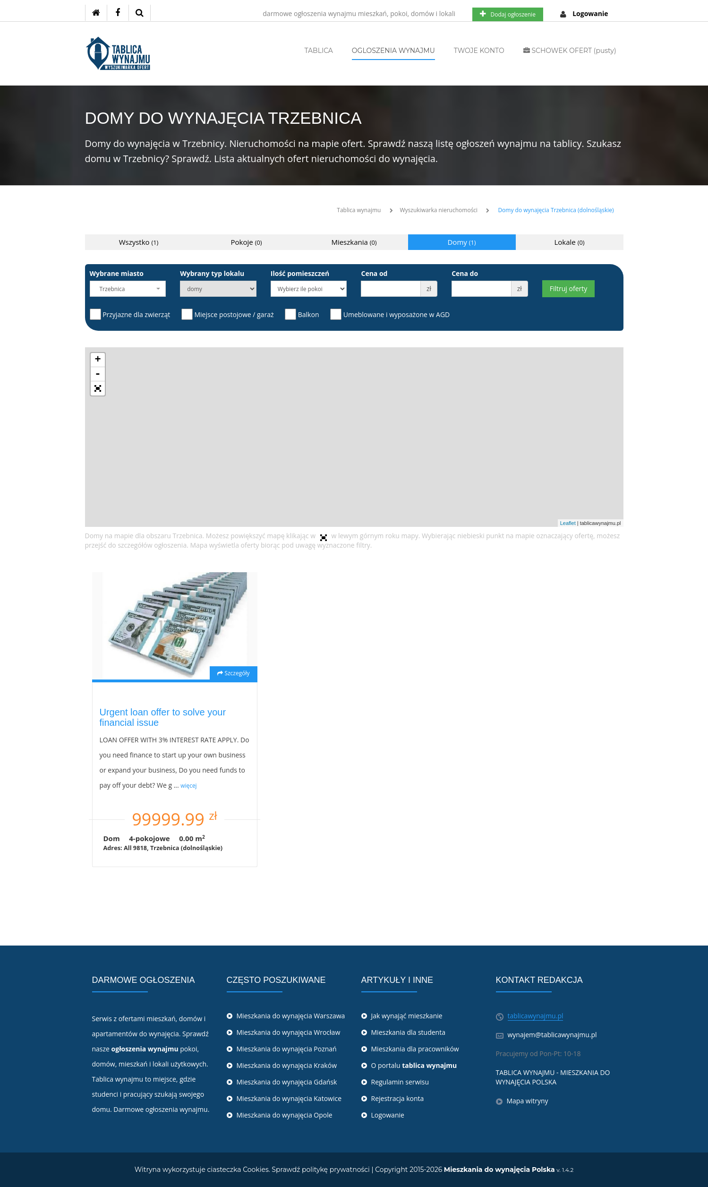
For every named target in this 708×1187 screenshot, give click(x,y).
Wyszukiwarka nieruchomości (439, 210)
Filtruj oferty (568, 288)
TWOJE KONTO (479, 50)
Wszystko (139, 242)
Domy (461, 242)
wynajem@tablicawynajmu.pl (552, 1034)
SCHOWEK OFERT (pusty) (569, 50)
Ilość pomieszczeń (300, 273)
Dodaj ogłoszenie (508, 14)
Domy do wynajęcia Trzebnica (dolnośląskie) (556, 210)
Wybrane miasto (117, 273)
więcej (188, 785)
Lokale (569, 242)
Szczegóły (233, 673)
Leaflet (568, 523)
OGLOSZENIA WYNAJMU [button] (393, 50)
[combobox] (128, 289)
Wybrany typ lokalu (212, 273)
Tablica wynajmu (359, 210)
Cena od (374, 273)
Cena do (465, 273)
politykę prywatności (336, 1169)
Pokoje (246, 242)
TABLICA (319, 50)
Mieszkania (353, 242)
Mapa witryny (527, 1100)
